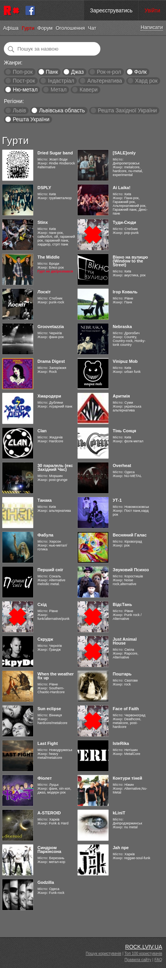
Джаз (77, 72)
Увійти (152, 10)
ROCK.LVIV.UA (143, 947)
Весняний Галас (130, 535)
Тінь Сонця (124, 430)
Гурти (28, 28)
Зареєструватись (111, 10)
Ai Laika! (121, 187)
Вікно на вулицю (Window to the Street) (130, 261)
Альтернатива (104, 81)
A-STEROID (49, 813)
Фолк (140, 72)
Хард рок (146, 81)
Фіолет (44, 778)
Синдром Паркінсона (49, 849)
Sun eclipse (49, 708)
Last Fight (47, 743)
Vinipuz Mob (125, 361)
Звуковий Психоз (131, 569)
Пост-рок (24, 81)
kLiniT (119, 813)
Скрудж (45, 639)
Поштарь (122, 674)
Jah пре (121, 847)
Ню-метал (25, 89)
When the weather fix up (55, 676)
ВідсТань (122, 604)
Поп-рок (23, 72)
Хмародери (49, 396)
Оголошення (70, 28)
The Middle (48, 257)
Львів (19, 110)
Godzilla (45, 882)
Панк (52, 72)
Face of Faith (126, 708)
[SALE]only (124, 153)
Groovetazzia (50, 326)
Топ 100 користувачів (143, 953)
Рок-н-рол (109, 72)
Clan (42, 430)
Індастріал (61, 81)
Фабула (45, 535)
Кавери (89, 89)
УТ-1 (117, 500)
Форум (45, 28)
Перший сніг (50, 569)
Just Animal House (125, 641)
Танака (44, 500)
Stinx (42, 222)
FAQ (158, 960)
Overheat (122, 465)
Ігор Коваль (125, 291)
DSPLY (44, 187)
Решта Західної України (127, 110)
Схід (42, 604)
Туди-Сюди (124, 222)
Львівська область (62, 110)
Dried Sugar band (55, 153)
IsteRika (121, 743)
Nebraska (122, 326)
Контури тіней (127, 778)
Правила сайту (138, 960)
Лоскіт (44, 291)
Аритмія (121, 396)
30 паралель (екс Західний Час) (55, 467)
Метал (58, 89)
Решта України (31, 119)
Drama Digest (51, 361)
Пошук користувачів (103, 953)
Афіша (11, 28)
